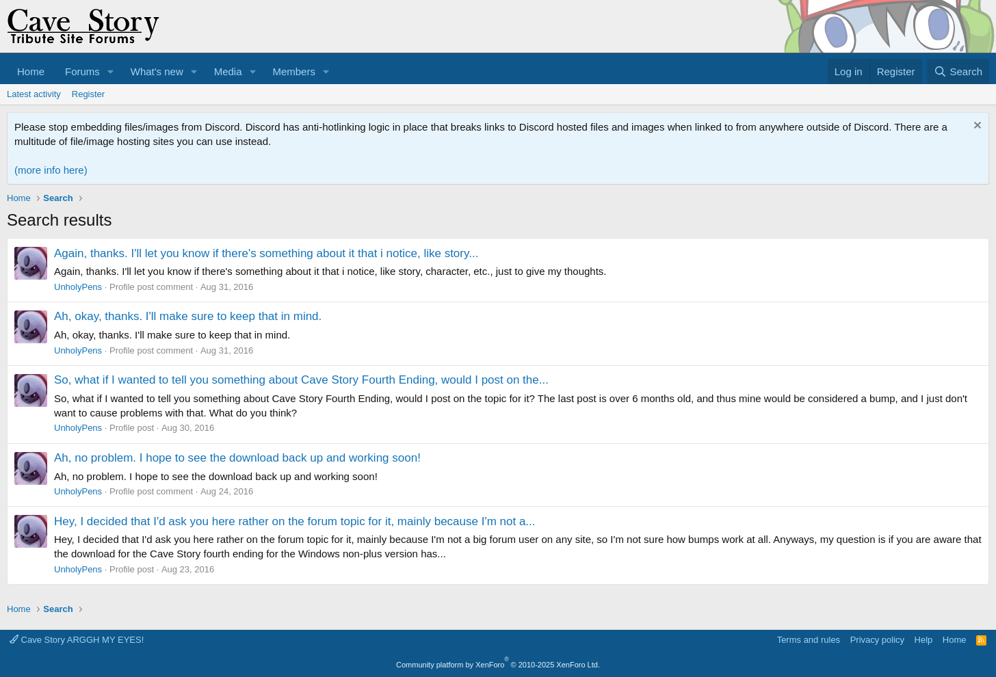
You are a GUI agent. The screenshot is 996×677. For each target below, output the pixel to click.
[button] (110, 71)
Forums (82, 71)
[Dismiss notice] (976, 127)
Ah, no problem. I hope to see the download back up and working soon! (237, 457)
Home (30, 71)
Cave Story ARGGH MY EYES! (77, 640)
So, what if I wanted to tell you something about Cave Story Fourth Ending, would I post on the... (301, 379)
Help (924, 640)
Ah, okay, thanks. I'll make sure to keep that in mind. (188, 316)
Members (293, 71)
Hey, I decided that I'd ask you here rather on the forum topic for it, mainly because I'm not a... (295, 521)
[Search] (958, 71)
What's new (157, 71)
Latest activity (34, 94)
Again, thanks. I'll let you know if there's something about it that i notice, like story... (266, 253)
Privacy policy (877, 640)
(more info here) (51, 170)
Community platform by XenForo (498, 665)
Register (88, 94)
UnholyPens (78, 287)
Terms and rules (808, 640)
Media (228, 71)
